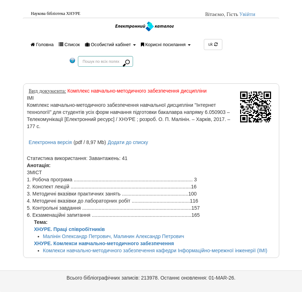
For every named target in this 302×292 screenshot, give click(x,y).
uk (213, 44)
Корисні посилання (166, 44)
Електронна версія (50, 142)
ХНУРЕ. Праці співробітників (69, 229)
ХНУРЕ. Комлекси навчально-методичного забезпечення (104, 243)
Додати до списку (128, 142)
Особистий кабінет (110, 44)
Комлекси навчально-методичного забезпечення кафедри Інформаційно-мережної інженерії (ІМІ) (155, 250)
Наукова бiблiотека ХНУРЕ (55, 13)
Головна (42, 44)
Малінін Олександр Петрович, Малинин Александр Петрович (113, 236)
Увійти (247, 14)
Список (69, 44)
